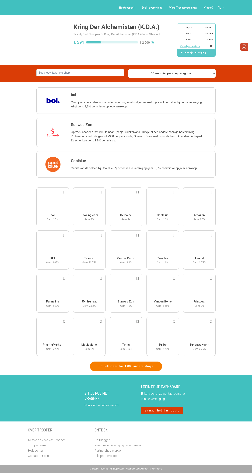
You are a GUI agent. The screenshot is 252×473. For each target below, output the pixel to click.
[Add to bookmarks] (64, 192)
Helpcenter (35, 450)
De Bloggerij (102, 440)
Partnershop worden (108, 450)
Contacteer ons (38, 456)
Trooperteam (37, 445)
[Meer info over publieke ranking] (211, 46)
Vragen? (208, 7)
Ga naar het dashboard (162, 410)
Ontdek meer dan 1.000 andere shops (126, 366)
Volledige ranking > (190, 46)
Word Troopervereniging (183, 7)
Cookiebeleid (156, 469)
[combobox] (80, 72)
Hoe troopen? (127, 7)
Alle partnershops (106, 456)
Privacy (121, 469)
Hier (87, 405)
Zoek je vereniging (152, 7)
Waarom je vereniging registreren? (117, 445)
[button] (221, 7)
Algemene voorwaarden (137, 469)
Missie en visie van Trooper (46, 440)
